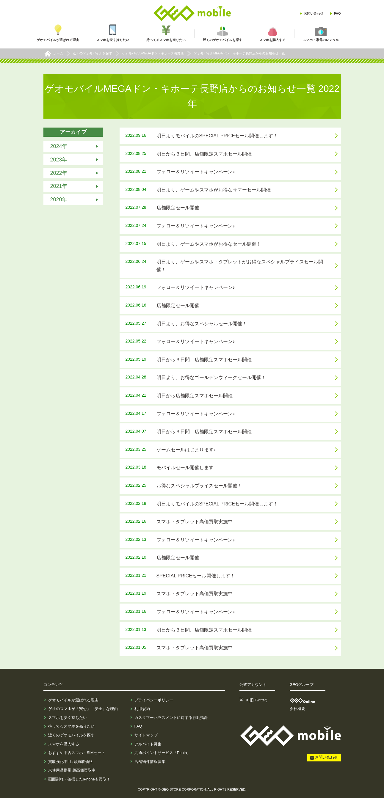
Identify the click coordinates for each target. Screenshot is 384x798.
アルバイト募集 (148, 744)
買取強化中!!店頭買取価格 (70, 761)
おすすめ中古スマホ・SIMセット (76, 752)
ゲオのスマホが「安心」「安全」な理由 (83, 708)
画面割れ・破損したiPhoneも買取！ (79, 779)
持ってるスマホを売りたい (71, 726)
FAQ (337, 13)
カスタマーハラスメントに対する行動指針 (171, 717)
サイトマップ (146, 735)
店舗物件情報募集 (149, 761)
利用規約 (142, 708)
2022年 (59, 173)
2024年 (59, 146)
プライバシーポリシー (153, 700)
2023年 (59, 160)
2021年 (59, 186)
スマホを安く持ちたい (67, 717)
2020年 (59, 199)
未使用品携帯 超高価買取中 (72, 770)
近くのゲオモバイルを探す (71, 735)
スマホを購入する (63, 744)
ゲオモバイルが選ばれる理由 (73, 700)
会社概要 (297, 708)
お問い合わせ (313, 13)
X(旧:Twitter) (256, 700)
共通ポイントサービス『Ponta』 (162, 752)
